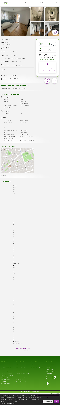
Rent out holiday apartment (37, 367)
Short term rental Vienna (7, 365)
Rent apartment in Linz (6, 377)
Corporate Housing (20, 377)
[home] (6, 3)
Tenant (26, 2)
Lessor (31, 2)
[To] (52, 45)
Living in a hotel (19, 379)
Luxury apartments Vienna (7, 373)
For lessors (35, 362)
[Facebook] (54, 377)
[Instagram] (48, 377)
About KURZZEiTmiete (51, 365)
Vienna (19, 39)
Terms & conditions (50, 371)
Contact (49, 362)
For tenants (20, 362)
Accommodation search (19, 2)
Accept (56, 401)
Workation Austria (20, 371)
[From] (43, 45)
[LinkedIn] (48, 383)
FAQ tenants (19, 365)
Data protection (49, 369)
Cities (43, 2)
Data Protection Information (8, 403)
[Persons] (52, 49)
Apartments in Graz (5, 383)
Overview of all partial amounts (47, 59)
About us (47, 2)
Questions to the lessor (23, 348)
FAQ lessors (33, 365)
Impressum (48, 367)
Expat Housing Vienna (6, 371)
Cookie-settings (48, 401)
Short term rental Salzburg (7, 375)
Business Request (37, 2)
